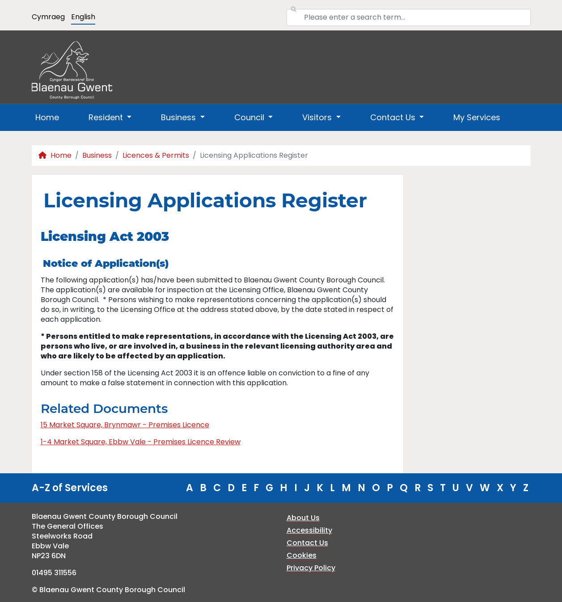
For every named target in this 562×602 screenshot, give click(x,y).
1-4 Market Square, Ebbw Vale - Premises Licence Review (141, 442)
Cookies (302, 555)
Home (47, 117)
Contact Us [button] (394, 117)
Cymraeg (48, 17)
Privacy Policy (311, 568)
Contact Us (307, 543)
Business (97, 155)
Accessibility (309, 530)
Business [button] (179, 117)
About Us (303, 518)
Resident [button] (107, 117)
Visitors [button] (318, 117)
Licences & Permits (156, 155)
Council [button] (250, 117)
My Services (476, 117)
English (83, 17)
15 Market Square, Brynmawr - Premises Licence (125, 425)
